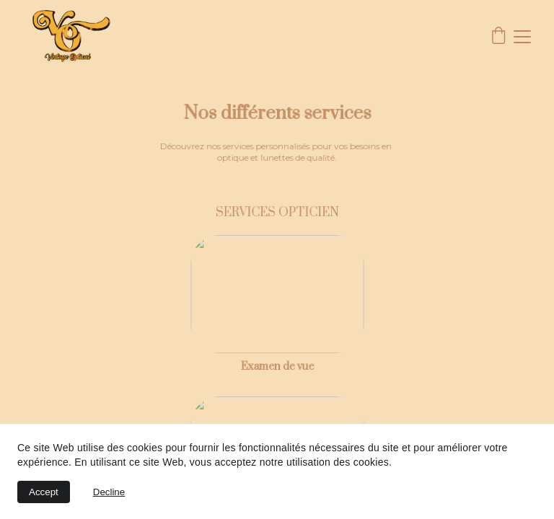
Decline (109, 492)
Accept (43, 492)
